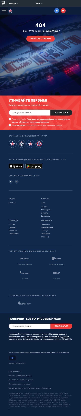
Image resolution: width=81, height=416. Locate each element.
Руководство (46, 210)
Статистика (13, 234)
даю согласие (19, 125)
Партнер (25, 278)
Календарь (45, 224)
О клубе (44, 207)
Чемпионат (46, 221)
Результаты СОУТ (15, 371)
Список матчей (47, 227)
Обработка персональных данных (21, 380)
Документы (45, 216)
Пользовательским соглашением (34, 122)
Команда (13, 221)
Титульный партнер (25, 264)
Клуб (43, 203)
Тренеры (12, 227)
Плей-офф (45, 237)
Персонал (13, 231)
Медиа (12, 199)
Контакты (44, 213)
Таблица (44, 231)
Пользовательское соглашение (20, 384)
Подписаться (61, 112)
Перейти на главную (40, 39)
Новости (45, 199)
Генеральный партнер (56, 264)
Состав (12, 224)
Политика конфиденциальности (20, 375)
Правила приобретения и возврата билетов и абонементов (30, 388)
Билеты (12, 203)
